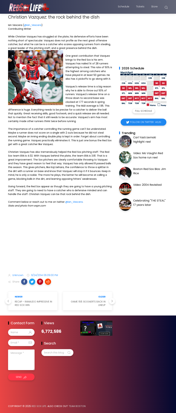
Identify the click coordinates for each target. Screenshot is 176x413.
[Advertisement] (60, 244)
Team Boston (77, 406)
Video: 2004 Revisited (147, 185)
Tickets (140, 7)
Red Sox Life (39, 406)
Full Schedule (143, 111)
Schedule (123, 7)
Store (154, 7)
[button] (24, 282)
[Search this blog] (57, 352)
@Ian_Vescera (32, 25)
